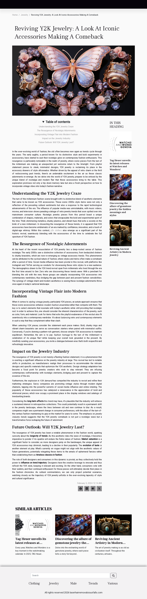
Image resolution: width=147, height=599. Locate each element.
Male (73, 583)
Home (15, 15)
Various (113, 583)
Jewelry (24, 15)
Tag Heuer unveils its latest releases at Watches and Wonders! (120, 165)
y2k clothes (56, 230)
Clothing (34, 583)
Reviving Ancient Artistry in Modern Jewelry (120, 252)
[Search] (70, 575)
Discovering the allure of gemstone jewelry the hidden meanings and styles (120, 209)
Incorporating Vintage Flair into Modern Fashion (56, 134)
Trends (93, 583)
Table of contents (58, 122)
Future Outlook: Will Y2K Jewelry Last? (56, 142)
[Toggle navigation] (7, 4)
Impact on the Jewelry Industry (56, 138)
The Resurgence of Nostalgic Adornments (56, 130)
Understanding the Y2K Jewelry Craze (56, 126)
